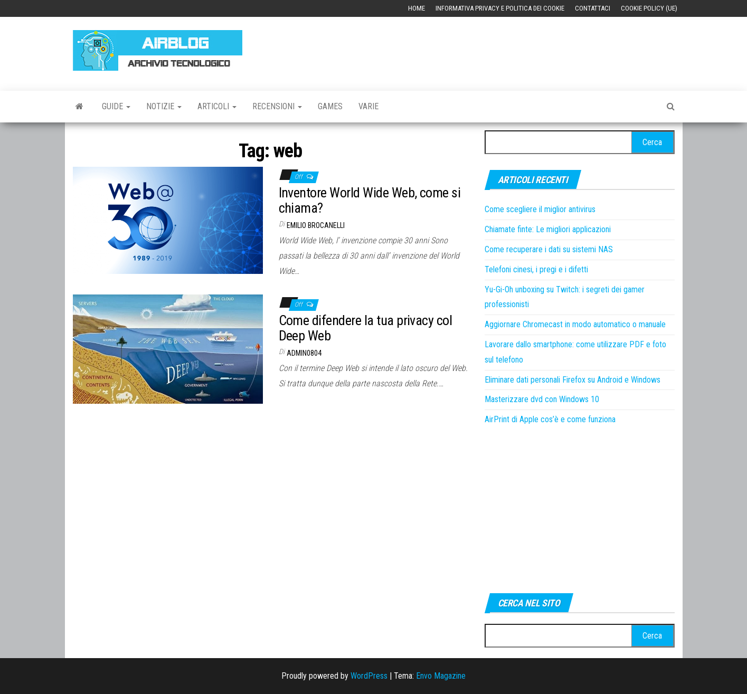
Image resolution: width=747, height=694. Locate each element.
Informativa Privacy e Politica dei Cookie (500, 8)
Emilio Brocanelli (316, 225)
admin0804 (304, 353)
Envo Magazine (441, 676)
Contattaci (592, 8)
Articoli (217, 106)
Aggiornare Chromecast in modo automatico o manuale (575, 324)
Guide (116, 106)
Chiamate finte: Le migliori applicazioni (548, 229)
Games (330, 106)
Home (416, 8)
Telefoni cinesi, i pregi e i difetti (536, 269)
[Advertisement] (482, 48)
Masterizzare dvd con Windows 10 (542, 399)
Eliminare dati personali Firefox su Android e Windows (572, 380)
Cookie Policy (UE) (649, 8)
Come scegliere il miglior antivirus (540, 209)
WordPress (369, 676)
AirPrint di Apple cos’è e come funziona (550, 419)
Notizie (164, 106)
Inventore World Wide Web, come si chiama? (370, 200)
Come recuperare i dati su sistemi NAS (549, 249)
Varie (368, 106)
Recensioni (277, 106)
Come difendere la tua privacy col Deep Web (365, 328)
